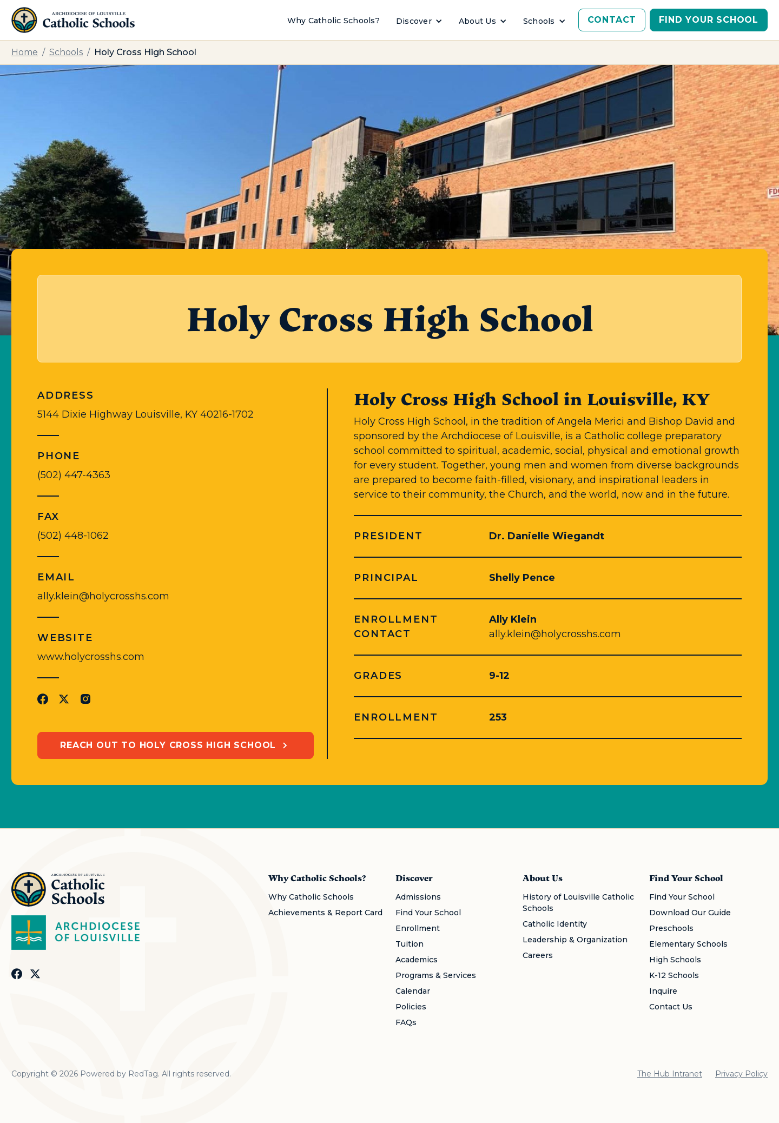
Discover (414, 21)
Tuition (409, 944)
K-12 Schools (674, 975)
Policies (410, 1007)
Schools (539, 21)
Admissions (418, 897)
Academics (416, 960)
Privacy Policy (741, 1074)
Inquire (663, 991)
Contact (612, 20)
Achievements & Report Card (325, 912)
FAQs (406, 1022)
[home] (73, 20)
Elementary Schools (688, 944)
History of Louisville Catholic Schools (578, 902)
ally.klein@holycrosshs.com (103, 596)
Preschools (671, 928)
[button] (419, 21)
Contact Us (670, 1007)
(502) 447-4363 (73, 475)
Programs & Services (435, 975)
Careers (538, 955)
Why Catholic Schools (311, 897)
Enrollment (417, 928)
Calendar (412, 991)
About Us (477, 21)
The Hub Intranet (669, 1074)
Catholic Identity (555, 924)
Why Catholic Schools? (333, 20)
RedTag (143, 1074)
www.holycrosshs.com (90, 657)
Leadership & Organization (575, 939)
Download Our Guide (690, 912)
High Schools (675, 960)
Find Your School (708, 20)
